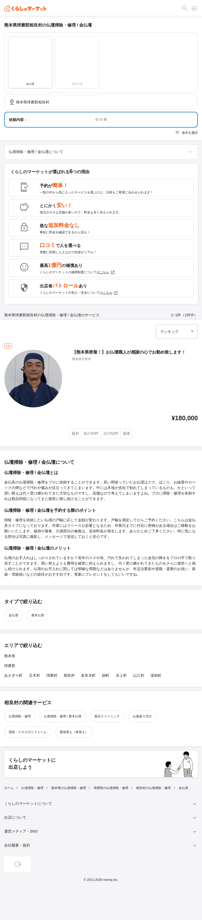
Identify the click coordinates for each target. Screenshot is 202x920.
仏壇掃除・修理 (20, 716)
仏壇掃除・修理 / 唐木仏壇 (62, 716)
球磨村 (51, 675)
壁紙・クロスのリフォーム (28, 732)
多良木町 (88, 675)
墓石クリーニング (107, 716)
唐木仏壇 (37, 615)
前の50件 (91, 433)
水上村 (121, 675)
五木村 (34, 675)
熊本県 (9, 656)
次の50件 (111, 433)
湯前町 (155, 675)
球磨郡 (9, 666)
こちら (107, 272)
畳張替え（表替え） (74, 732)
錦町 (105, 675)
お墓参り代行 (142, 716)
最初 (75, 433)
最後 (126, 433)
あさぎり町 (13, 675)
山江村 (138, 675)
